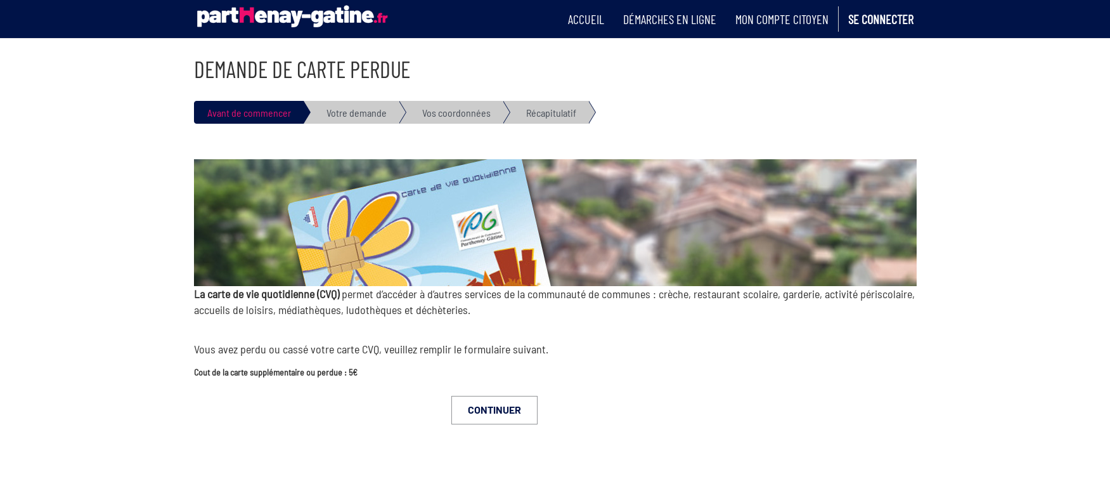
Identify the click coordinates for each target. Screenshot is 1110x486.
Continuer (494, 410)
